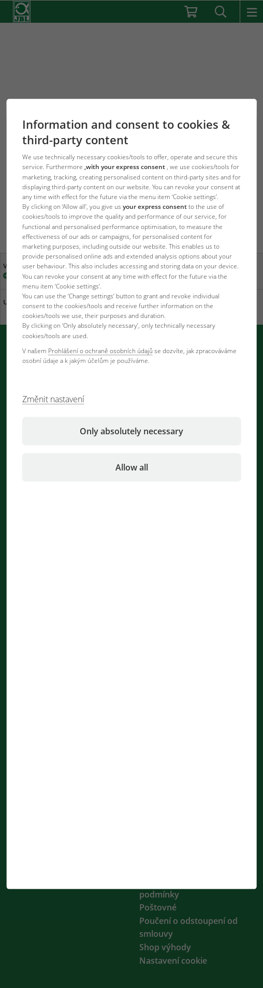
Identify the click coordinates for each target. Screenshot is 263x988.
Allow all (131, 467)
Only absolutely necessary (131, 431)
